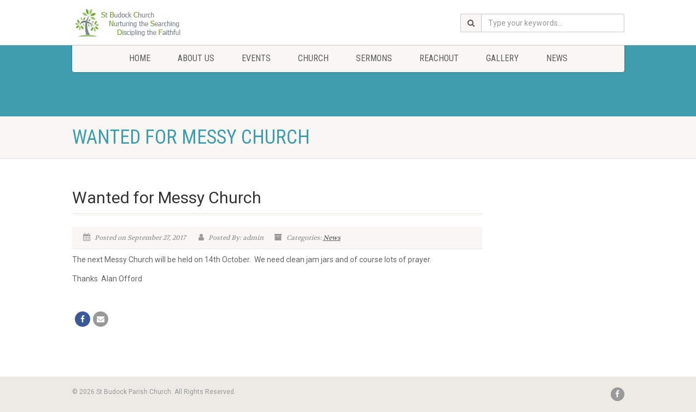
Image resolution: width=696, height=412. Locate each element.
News (557, 58)
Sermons (374, 58)
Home (139, 58)
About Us (196, 58)
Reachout (439, 58)
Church (313, 58)
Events (256, 58)
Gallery (502, 58)
